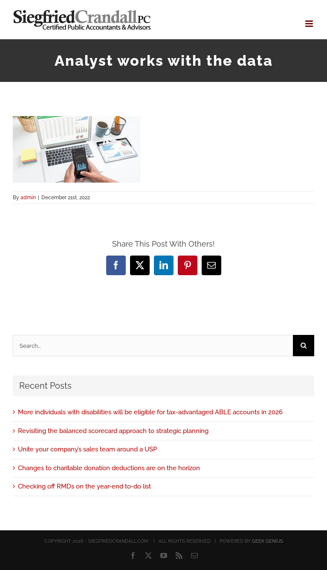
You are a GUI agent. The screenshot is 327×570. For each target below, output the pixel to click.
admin (28, 198)
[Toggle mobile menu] (309, 23)
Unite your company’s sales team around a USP (87, 449)
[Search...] (153, 345)
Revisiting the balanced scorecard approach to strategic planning (113, 431)
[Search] (303, 345)
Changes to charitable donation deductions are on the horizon (109, 468)
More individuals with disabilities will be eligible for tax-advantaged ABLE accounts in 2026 (150, 412)
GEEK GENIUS (267, 541)
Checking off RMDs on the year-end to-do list (84, 486)
